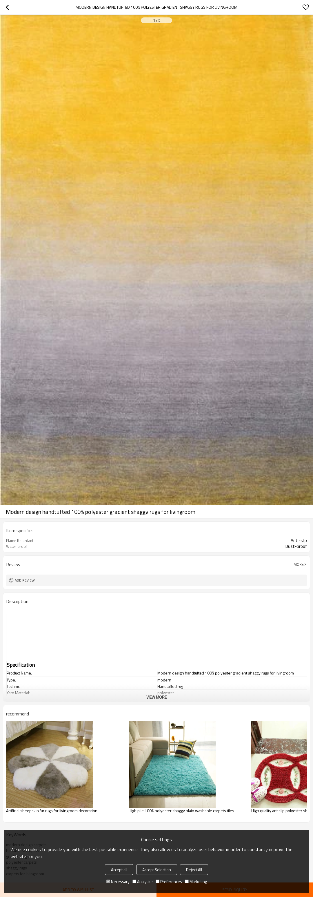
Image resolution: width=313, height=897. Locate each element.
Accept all (119, 869)
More (299, 564)
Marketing (196, 881)
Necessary (118, 881)
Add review (25, 580)
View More (156, 697)
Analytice (142, 881)
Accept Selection (156, 869)
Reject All (194, 869)
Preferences (169, 881)
